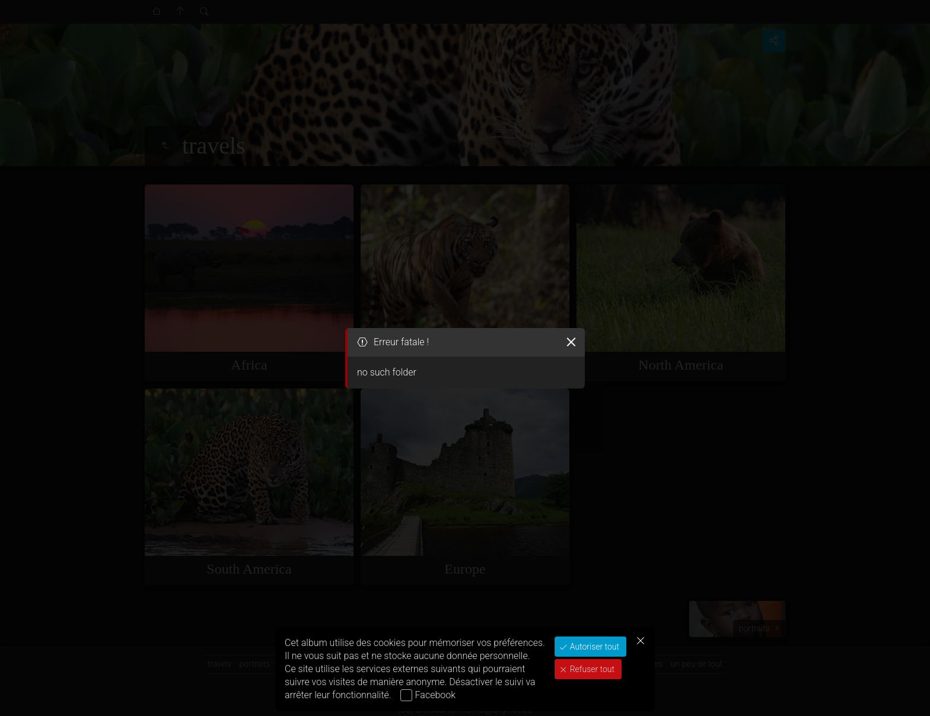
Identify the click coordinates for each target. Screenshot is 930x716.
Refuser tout (591, 669)
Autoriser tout (593, 646)
